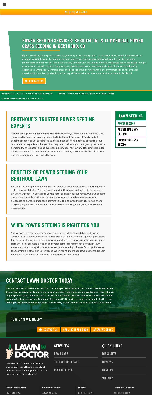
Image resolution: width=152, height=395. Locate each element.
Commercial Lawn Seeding (128, 126)
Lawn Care (61, 337)
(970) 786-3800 (122, 376)
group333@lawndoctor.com (129, 387)
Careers (107, 354)
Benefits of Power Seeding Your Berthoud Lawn (86, 77)
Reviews (107, 346)
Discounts (109, 337)
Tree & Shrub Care (66, 346)
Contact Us (34, 65)
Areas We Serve (103, 313)
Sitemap (107, 362)
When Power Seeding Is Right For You (22, 82)
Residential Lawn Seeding (128, 116)
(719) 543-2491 (85, 376)
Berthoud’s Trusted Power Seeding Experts (27, 77)
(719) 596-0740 (49, 376)
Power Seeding (126, 107)
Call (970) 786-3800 (75, 313)
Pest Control (63, 354)
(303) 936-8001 (13, 376)
